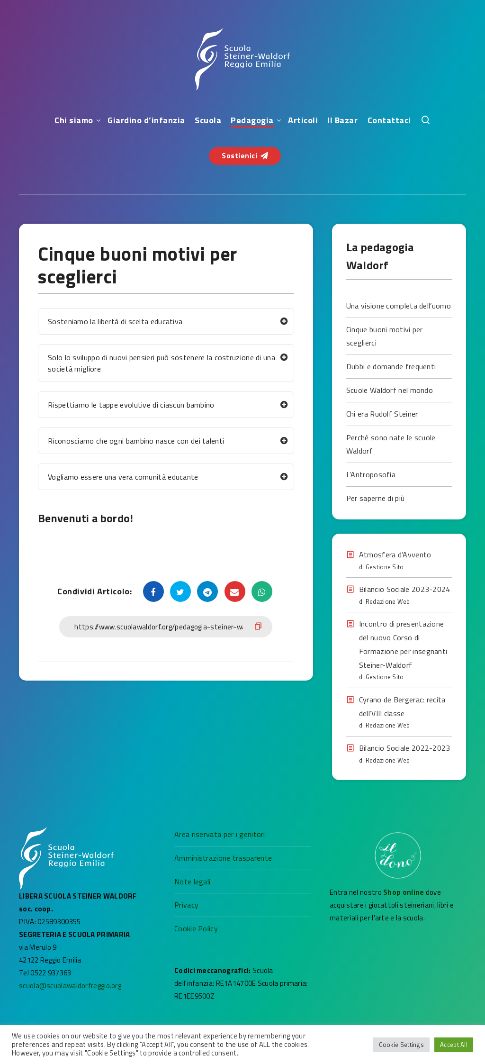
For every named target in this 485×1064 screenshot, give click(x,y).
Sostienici (245, 155)
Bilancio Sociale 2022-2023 (404, 748)
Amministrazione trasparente (223, 858)
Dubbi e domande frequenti (391, 366)
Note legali (192, 881)
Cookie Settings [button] (401, 1044)
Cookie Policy (196, 928)
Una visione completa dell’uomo (398, 305)
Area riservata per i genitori (219, 834)
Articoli (303, 120)
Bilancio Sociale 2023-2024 (404, 589)
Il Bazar (342, 120)
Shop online (404, 892)
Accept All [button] (453, 1044)
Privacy (186, 904)
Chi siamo (73, 120)
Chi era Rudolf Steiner (382, 413)
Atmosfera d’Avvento (395, 554)
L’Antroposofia (370, 474)
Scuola (208, 120)
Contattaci (389, 120)
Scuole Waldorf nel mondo (389, 390)
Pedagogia (252, 120)
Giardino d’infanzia (146, 120)
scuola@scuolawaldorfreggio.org (70, 985)
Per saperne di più (375, 498)
